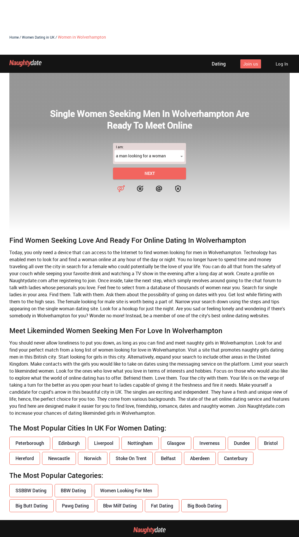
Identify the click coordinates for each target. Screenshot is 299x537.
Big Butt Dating (31, 451)
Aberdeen (200, 403)
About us (79, 493)
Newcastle (59, 403)
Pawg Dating (75, 451)
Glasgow (176, 388)
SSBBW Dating (30, 436)
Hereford (24, 403)
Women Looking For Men (126, 436)
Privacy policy (136, 493)
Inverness (209, 388)
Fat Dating (162, 451)
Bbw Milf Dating (120, 451)
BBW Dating (73, 436)
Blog (104, 493)
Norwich (92, 403)
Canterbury (235, 403)
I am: (120, 92)
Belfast (168, 403)
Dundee (242, 388)
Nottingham (140, 388)
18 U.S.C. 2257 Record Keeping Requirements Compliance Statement (150, 521)
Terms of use (178, 493)
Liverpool (103, 388)
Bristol (271, 388)
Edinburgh (69, 388)
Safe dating (217, 493)
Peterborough (29, 388)
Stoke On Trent (131, 403)
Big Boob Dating (204, 451)
